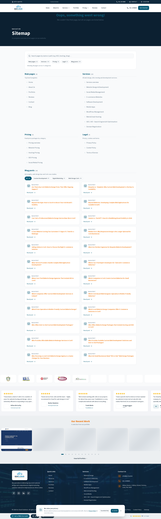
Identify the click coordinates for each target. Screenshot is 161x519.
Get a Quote (17, 2)
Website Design (89, 475)
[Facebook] (14, 493)
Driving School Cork (50, 405)
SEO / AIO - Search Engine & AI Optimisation (97, 497)
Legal (65, 62)
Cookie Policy (137, 510)
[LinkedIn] (23, 493)
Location (145, 2)
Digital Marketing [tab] (59, 178)
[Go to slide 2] (65, 454)
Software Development (91, 482)
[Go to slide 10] (92, 454)
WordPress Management (91, 488)
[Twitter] (28, 493)
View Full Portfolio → (80, 459)
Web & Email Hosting (90, 491)
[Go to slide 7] (82, 454)
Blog (35, 516)
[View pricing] (69, 2)
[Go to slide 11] (95, 454)
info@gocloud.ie (125, 476)
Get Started (143, 8)
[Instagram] (19, 493)
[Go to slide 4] (72, 454)
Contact (133, 2)
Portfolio (76, 8)
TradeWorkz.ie (86, 408)
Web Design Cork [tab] (75, 178)
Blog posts (76, 62)
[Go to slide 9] (88, 454)
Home (47, 8)
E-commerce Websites (91, 479)
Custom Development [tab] (41, 178)
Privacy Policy (126, 510)
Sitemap (146, 510)
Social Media (88, 494)
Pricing (86, 8)
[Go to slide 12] (98, 454)
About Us (56, 8)
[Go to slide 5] (75, 454)
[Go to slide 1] (62, 454)
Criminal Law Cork (13, 408)
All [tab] (28, 178)
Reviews (94, 8)
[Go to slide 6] (79, 454)
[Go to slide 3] (69, 454)
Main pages (33, 62)
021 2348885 (132, 8)
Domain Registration (90, 500)
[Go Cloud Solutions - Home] (18, 8)
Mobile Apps (87, 485)
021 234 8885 (121, 2)
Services (66, 8)
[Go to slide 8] (85, 454)
